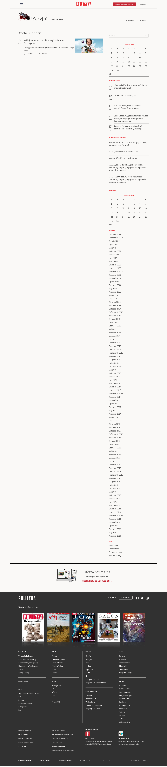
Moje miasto (124, 699)
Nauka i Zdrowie (91, 691)
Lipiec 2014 (113, 526)
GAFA (54, 699)
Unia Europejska (58, 659)
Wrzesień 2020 (115, 275)
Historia (122, 685)
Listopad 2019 (115, 309)
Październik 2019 (116, 312)
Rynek (54, 681)
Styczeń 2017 (114, 424)
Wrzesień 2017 (115, 397)
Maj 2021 (112, 248)
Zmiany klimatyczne (94, 705)
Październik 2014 (116, 516)
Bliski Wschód (57, 666)
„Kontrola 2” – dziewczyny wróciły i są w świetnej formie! (128, 144)
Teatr (88, 673)
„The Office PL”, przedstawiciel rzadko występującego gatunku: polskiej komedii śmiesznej (128, 168)
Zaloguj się (113, 546)
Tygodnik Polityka (25, 656)
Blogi (121, 652)
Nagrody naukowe (93, 709)
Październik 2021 (116, 238)
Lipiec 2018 (114, 363)
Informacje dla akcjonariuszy (63, 750)
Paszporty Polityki (93, 679)
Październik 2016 (116, 434)
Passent (122, 656)
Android (92, 739)
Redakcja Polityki (24, 730)
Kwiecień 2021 (115, 251)
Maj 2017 (112, 411)
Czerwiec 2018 (115, 367)
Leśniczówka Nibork (65, 761)
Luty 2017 (113, 421)
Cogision (86, 761)
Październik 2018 (116, 353)
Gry (87, 676)
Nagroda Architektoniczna (96, 683)
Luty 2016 (113, 462)
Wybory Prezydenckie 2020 (29, 693)
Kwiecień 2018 (115, 373)
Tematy (122, 715)
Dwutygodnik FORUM (24, 761)
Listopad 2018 (115, 350)
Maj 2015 (112, 492)
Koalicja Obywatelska (26, 703)
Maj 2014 (112, 533)
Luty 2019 (113, 340)
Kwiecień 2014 (115, 536)
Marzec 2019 (114, 336)
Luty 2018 (113, 380)
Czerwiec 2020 (115, 285)
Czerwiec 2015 (115, 489)
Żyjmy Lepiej (23, 673)
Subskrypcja (125, 598)
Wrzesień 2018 (115, 356)
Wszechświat (91, 699)
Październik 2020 (116, 272)
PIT (53, 689)
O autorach (130, 20)
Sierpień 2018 (114, 360)
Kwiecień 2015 (115, 495)
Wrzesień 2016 (115, 438)
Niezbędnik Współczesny (28, 666)
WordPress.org (115, 556)
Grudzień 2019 (115, 306)
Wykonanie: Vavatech (108, 761)
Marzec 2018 (114, 377)
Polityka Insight (45, 761)
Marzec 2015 (114, 499)
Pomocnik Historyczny (27, 659)
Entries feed (114, 549)
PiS (19, 697)
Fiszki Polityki (124, 739)
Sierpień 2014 (114, 523)
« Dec (111, 74)
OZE (53, 695)
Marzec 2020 (114, 295)
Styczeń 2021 (114, 262)
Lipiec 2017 (113, 404)
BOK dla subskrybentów (27, 742)
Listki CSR (56, 702)
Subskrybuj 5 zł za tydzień (95, 581)
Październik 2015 (116, 475)
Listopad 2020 (115, 268)
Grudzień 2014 (115, 509)
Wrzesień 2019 (115, 316)
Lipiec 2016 (114, 445)
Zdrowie (89, 695)
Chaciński (123, 666)
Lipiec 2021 (113, 245)
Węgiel (55, 692)
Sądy (20, 710)
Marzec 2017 (114, 417)
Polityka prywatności (60, 738)
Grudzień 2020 (115, 265)
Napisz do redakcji (25, 738)
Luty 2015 (113, 502)
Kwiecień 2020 (115, 292)
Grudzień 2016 (115, 428)
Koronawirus (23, 681)
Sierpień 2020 (115, 279)
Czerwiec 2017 (115, 407)
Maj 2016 (112, 451)
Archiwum (123, 709)
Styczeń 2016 (114, 465)
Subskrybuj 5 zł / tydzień (124, 4)
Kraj (20, 689)
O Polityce (22, 746)
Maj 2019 (112, 329)
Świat (54, 652)
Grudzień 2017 (115, 387)
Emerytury (56, 685)
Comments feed (115, 552)
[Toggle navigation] (21, 4)
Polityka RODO (57, 742)
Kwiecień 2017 (115, 414)
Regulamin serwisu (59, 730)
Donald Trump (58, 663)
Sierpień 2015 (114, 482)
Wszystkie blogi (125, 673)
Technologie (90, 702)
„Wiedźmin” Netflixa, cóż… (126, 151)
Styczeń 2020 (115, 302)
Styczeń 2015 (114, 506)
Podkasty (122, 702)
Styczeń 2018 (114, 384)
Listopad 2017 (115, 390)
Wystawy (89, 669)
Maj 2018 (112, 370)
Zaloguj (143, 4)
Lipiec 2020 (114, 282)
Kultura (88, 652)
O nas (121, 719)
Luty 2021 (113, 258)
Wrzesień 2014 (115, 519)
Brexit (54, 656)
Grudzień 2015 (115, 468)
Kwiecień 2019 (115, 333)
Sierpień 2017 (114, 401)
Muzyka (89, 659)
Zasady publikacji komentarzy (63, 734)
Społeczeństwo (125, 692)
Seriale (88, 666)
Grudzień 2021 (115, 234)
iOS (86, 739)
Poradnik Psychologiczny (28, 663)
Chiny (54, 673)
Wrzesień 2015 (115, 478)
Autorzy (122, 712)
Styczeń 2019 (114, 343)
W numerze (22, 652)
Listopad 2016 (115, 431)
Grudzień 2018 (115, 346)
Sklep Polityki (124, 722)
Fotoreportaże (124, 705)
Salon (20, 669)
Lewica (21, 700)
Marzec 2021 (114, 255)
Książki (88, 656)
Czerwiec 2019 (115, 326)
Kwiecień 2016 (115, 455)
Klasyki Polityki (125, 695)
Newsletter (112, 598)
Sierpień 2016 (114, 441)
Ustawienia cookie (58, 746)
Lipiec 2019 (114, 323)
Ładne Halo (92, 761)
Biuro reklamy (23, 734)
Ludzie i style (124, 689)
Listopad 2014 (115, 512)
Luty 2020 (113, 299)
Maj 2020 (113, 289)
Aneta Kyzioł (43, 54)
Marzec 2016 (114, 458)
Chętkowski (123, 669)
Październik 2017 (116, 394)
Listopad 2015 (115, 472)
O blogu (143, 20)
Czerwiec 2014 (115, 529)
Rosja (54, 669)
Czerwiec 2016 (115, 448)
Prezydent (22, 707)
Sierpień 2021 (114, 241)
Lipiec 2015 (113, 485)
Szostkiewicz (124, 663)
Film (87, 663)
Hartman (122, 659)
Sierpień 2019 (114, 319)
